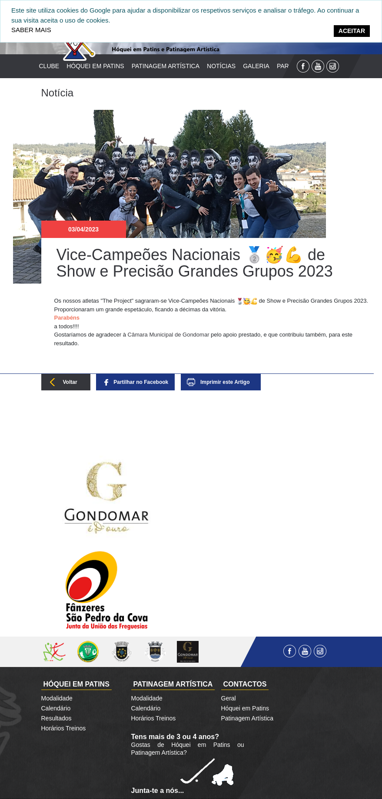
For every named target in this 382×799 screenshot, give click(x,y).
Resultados (56, 718)
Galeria (256, 66)
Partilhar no (140, 382)
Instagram (332, 66)
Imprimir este (225, 382)
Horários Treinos (63, 728)
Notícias (221, 66)
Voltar (70, 382)
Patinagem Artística (165, 66)
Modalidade (57, 698)
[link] (168, 334)
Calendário (56, 708)
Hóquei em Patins (95, 66)
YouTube (318, 66)
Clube (49, 66)
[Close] (352, 31)
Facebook (303, 66)
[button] (215, 318)
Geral (228, 698)
